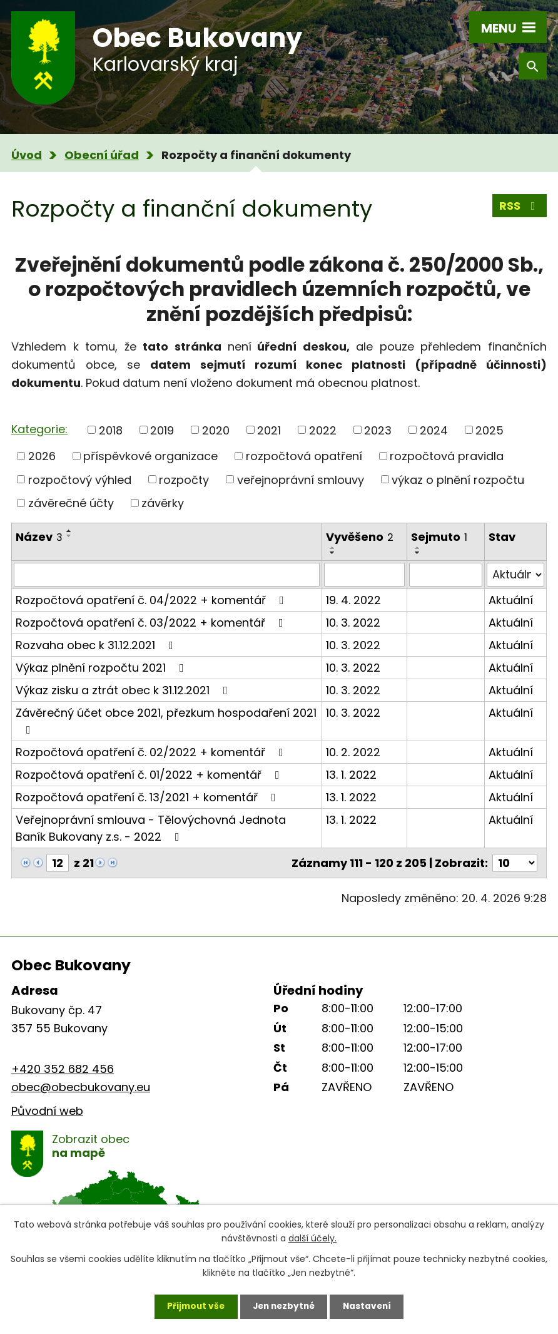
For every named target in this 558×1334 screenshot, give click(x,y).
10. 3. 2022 (353, 622)
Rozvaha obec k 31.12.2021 (97, 645)
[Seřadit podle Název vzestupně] (69, 530)
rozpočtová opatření (304, 456)
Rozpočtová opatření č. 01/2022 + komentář (150, 774)
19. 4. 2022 (353, 600)
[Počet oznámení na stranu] (514, 863)
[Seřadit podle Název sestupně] (69, 535)
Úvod (26, 155)
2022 (323, 430)
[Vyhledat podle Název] (167, 575)
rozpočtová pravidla (447, 456)
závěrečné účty (71, 503)
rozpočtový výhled (79, 479)
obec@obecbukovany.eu (80, 1087)
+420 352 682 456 (62, 1069)
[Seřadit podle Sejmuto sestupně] (418, 552)
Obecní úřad (101, 155)
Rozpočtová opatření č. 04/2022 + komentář (152, 600)
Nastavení (370, 1306)
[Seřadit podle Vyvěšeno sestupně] (333, 552)
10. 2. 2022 (353, 752)
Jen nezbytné (284, 1306)
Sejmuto (439, 537)
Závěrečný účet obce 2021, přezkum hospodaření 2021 (166, 720)
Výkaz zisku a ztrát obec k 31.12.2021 (124, 690)
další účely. (312, 1237)
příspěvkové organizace (150, 456)
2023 (378, 430)
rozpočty (184, 479)
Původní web (47, 1111)
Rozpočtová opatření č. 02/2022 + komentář (152, 752)
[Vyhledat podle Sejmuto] (445, 575)
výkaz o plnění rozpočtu (458, 479)
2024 (434, 430)
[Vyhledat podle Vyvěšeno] (364, 575)
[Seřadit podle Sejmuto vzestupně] (418, 547)
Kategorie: (39, 429)
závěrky (162, 503)
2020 (216, 430)
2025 (489, 430)
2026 (42, 456)
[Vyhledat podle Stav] (515, 575)
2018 (111, 430)
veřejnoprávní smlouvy (300, 479)
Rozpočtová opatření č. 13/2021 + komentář (148, 797)
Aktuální (511, 600)
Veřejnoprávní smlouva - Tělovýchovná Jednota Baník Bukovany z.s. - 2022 (151, 828)
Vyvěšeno (359, 537)
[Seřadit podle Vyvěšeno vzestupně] (333, 547)
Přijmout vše (192, 1306)
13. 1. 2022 (351, 774)
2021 (269, 430)
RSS (519, 207)
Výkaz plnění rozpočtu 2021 (102, 667)
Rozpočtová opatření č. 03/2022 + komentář (152, 622)
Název (39, 537)
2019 (162, 430)
